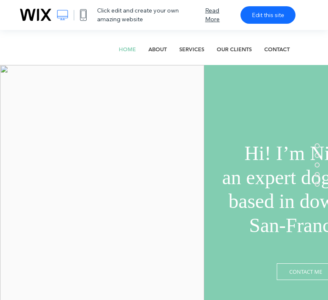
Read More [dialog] (212, 15)
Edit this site (268, 15)
